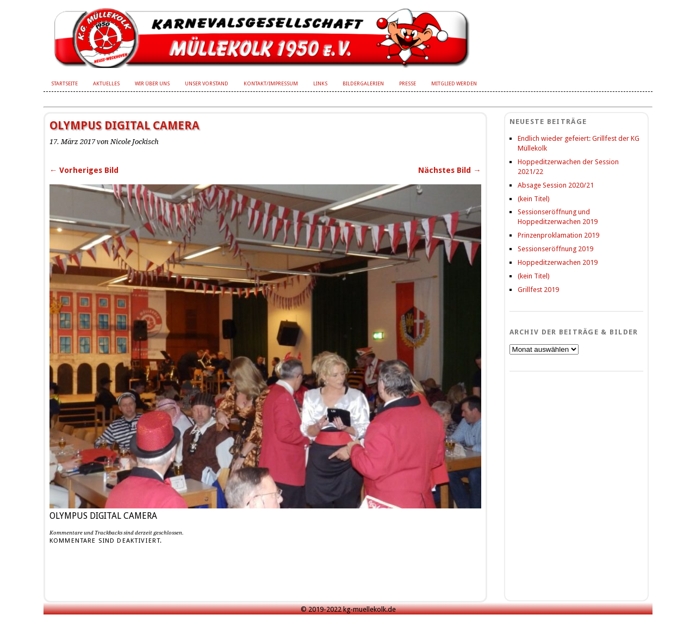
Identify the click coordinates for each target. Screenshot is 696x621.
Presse (407, 83)
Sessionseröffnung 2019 (555, 249)
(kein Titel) (534, 199)
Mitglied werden (454, 83)
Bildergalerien (363, 83)
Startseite (64, 83)
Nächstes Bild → (449, 170)
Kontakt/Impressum (271, 83)
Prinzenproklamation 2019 (558, 235)
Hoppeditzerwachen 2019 (558, 262)
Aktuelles (106, 83)
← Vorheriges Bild (84, 170)
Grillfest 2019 (538, 289)
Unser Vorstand (206, 83)
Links (320, 83)
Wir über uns (152, 83)
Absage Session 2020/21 (556, 185)
